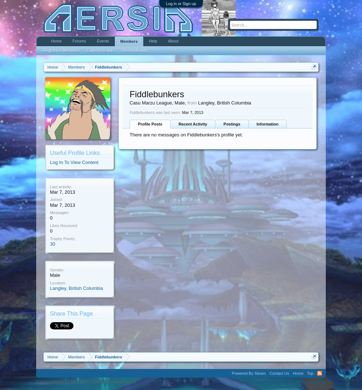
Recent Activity (192, 124)
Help (153, 41)
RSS (319, 373)
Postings (231, 124)
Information (268, 124)
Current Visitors (100, 50)
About (173, 41)
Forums (79, 41)
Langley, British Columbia (76, 288)
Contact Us (279, 373)
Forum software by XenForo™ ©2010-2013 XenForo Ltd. (86, 382)
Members (129, 41)
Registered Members (61, 50)
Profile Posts (150, 124)
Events (103, 41)
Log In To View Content (74, 162)
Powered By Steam (249, 373)
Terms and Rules (311, 382)
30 (52, 244)
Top (310, 373)
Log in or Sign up (181, 3)
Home (56, 41)
